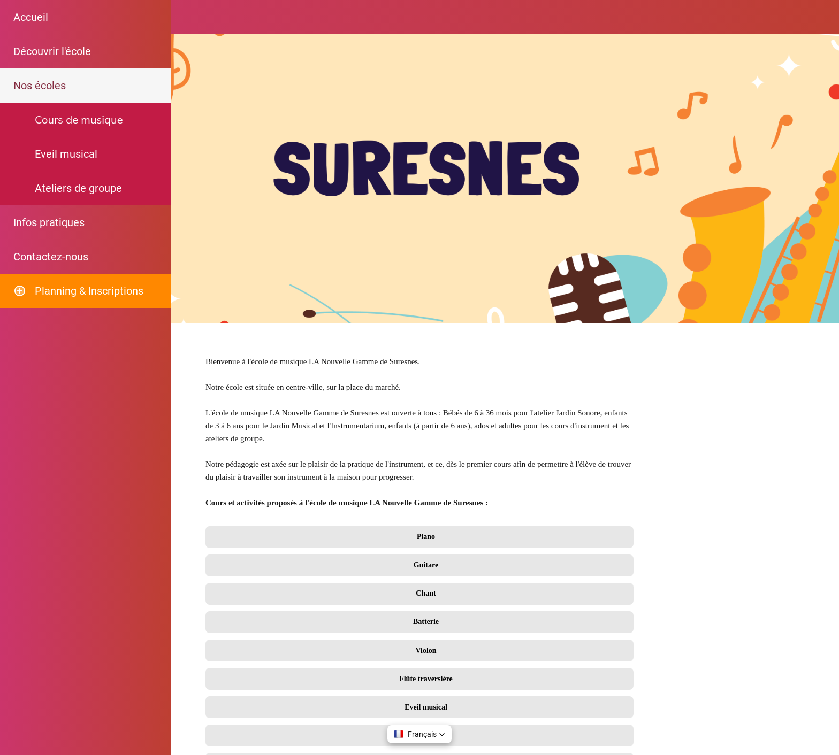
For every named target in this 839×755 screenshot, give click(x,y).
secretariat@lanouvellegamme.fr (276, 657)
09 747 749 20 (243, 602)
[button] (419, 734)
